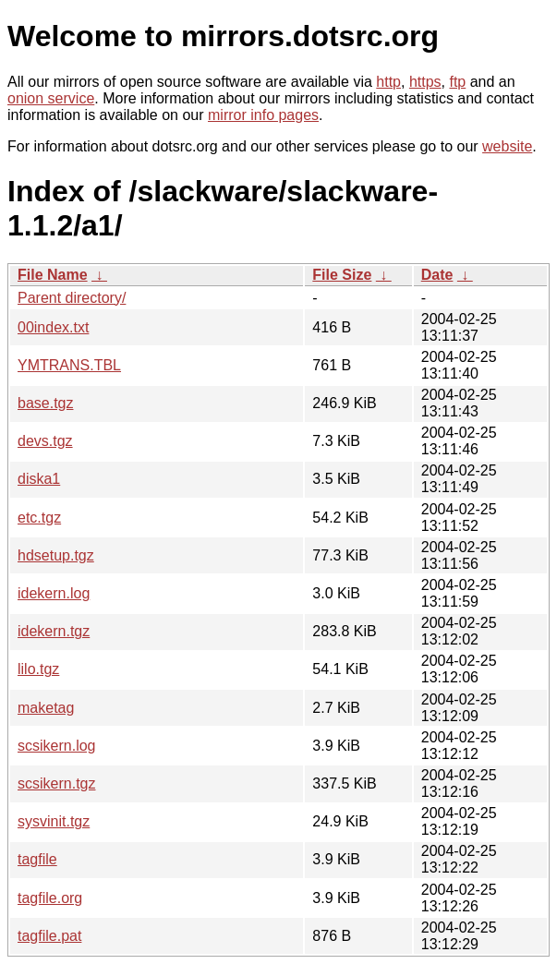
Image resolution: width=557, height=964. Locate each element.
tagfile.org (50, 898)
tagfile (37, 859)
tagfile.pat (49, 936)
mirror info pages (263, 115)
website (507, 146)
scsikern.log (56, 745)
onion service (50, 98)
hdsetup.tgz (56, 555)
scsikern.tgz (56, 783)
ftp (457, 82)
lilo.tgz (38, 669)
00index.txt (53, 327)
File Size (341, 275)
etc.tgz (39, 517)
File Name (53, 275)
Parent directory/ (72, 298)
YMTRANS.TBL (69, 365)
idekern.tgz (54, 631)
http (388, 82)
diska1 (39, 479)
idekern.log (54, 593)
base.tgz (45, 403)
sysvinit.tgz (54, 821)
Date (437, 275)
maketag (46, 708)
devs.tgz (45, 441)
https (425, 82)
